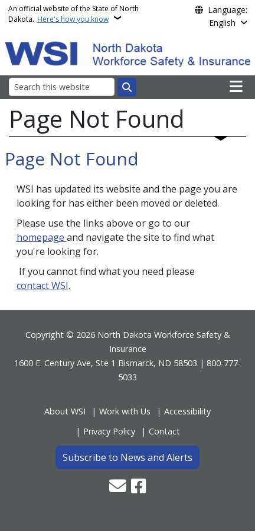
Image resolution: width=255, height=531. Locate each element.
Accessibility (187, 411)
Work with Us (125, 411)
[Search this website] (62, 87)
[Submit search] (126, 87)
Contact (164, 431)
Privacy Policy (109, 431)
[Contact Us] (117, 487)
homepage (42, 237)
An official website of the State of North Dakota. (73, 14)
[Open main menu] (236, 86)
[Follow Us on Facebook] (138, 487)
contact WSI (42, 285)
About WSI (65, 411)
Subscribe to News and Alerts (127, 457)
